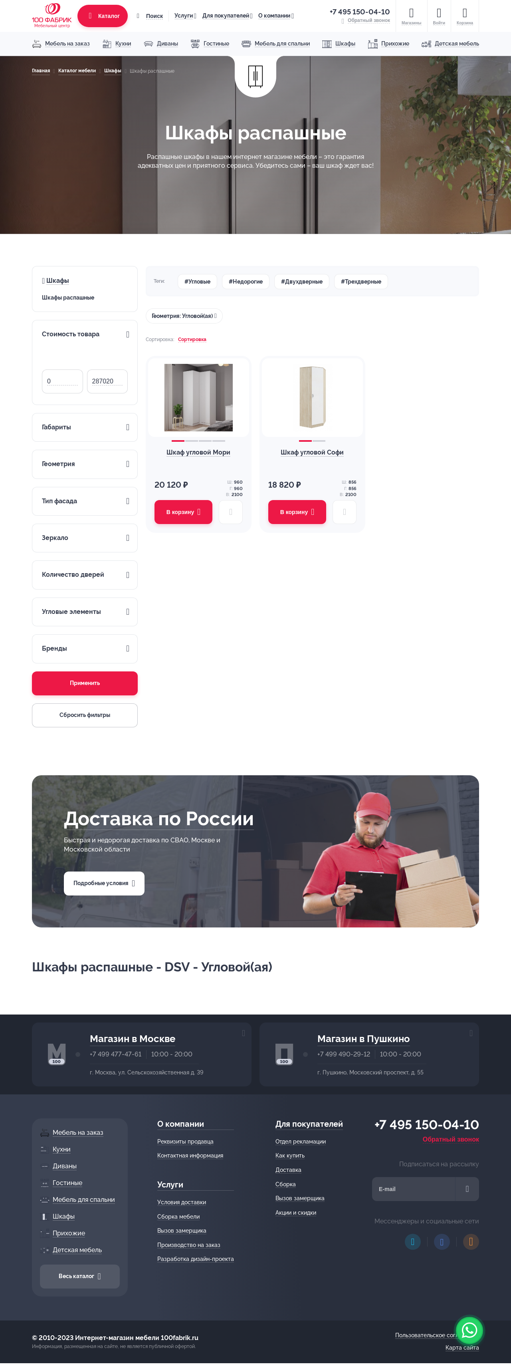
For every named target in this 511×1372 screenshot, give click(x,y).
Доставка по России (159, 818)
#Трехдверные (361, 281)
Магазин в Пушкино (363, 1038)
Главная (41, 70)
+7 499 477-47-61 (115, 1054)
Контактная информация (190, 1155)
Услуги (183, 15)
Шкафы (112, 70)
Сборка (285, 1184)
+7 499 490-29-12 (343, 1054)
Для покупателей (225, 15)
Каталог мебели (77, 70)
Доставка (288, 1170)
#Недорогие (246, 281)
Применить (85, 683)
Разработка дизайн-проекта (195, 1259)
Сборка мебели (178, 1216)
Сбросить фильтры (84, 715)
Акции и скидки (295, 1212)
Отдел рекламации (300, 1141)
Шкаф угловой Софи (312, 452)
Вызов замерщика (181, 1230)
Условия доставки (181, 1202)
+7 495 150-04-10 (360, 12)
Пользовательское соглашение (437, 1335)
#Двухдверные (302, 281)
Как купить (290, 1155)
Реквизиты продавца (185, 1141)
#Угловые (197, 281)
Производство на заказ (188, 1245)
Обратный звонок (451, 1139)
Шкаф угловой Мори (198, 452)
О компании (274, 15)
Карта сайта (462, 1347)
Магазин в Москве (132, 1038)
